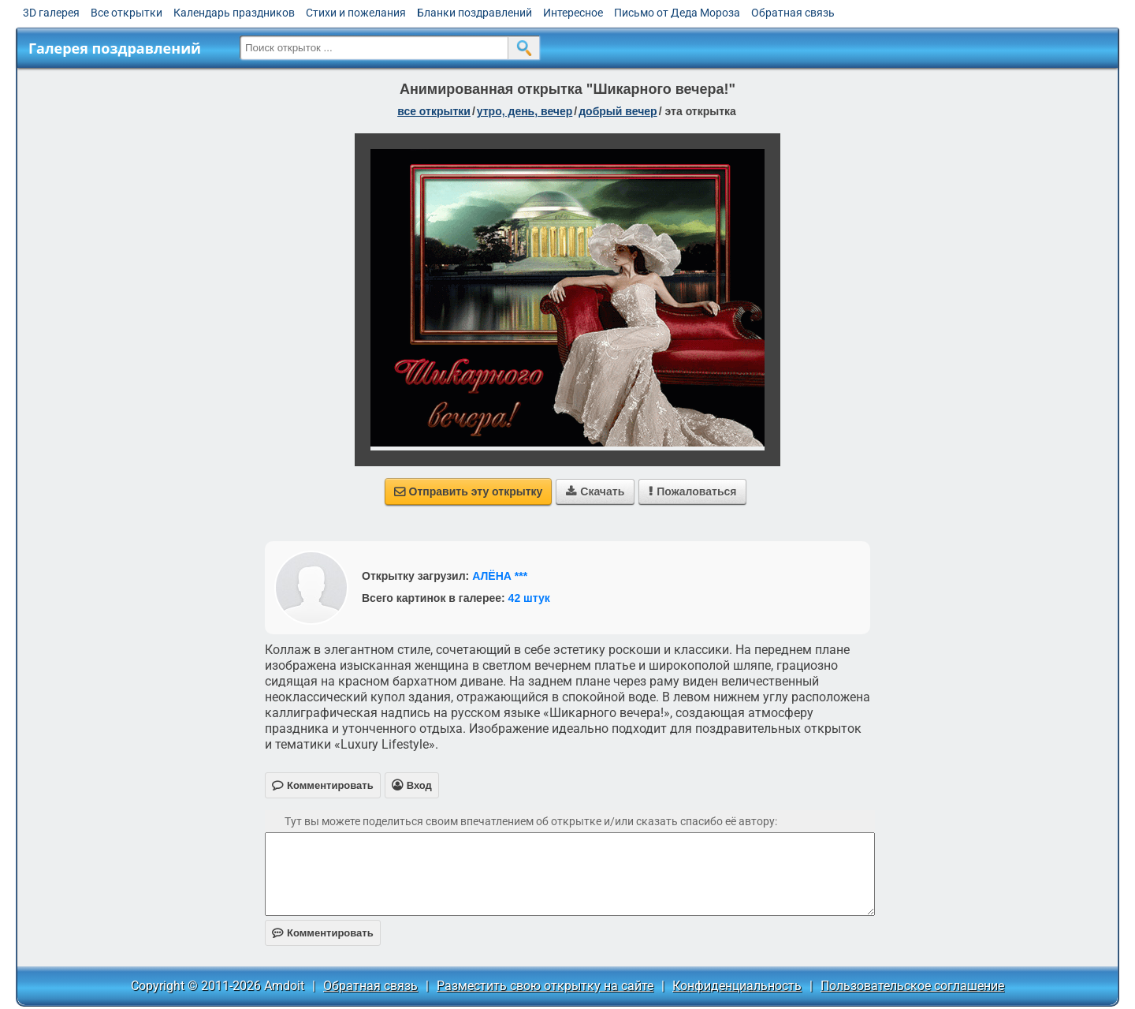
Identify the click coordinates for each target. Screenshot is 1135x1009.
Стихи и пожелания (356, 12)
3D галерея (51, 12)
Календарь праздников (234, 12)
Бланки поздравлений (474, 12)
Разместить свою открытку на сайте (545, 985)
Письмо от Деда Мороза (677, 12)
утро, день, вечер (525, 111)
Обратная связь (793, 12)
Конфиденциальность (737, 985)
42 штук (529, 598)
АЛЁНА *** (499, 576)
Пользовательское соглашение (912, 985)
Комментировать (323, 933)
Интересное (573, 12)
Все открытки (126, 12)
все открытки (434, 111)
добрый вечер (618, 111)
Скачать (595, 491)
